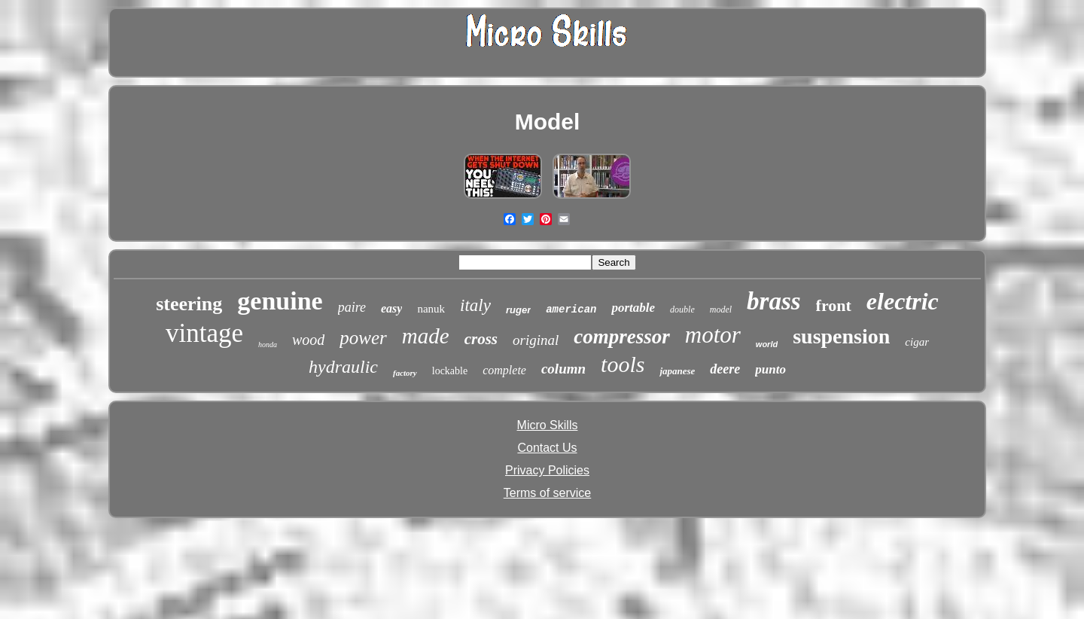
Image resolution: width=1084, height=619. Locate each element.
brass (774, 301)
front (833, 305)
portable (633, 307)
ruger (518, 310)
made (425, 336)
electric (902, 301)
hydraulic (343, 367)
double (682, 309)
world (767, 344)
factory (405, 372)
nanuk (431, 309)
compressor (622, 336)
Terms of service (547, 492)
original (536, 340)
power (363, 338)
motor (713, 335)
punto (770, 369)
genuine (279, 301)
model (721, 309)
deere (725, 369)
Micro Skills (547, 425)
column (563, 369)
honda (267, 344)
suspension (841, 336)
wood (308, 339)
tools (622, 364)
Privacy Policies (547, 470)
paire (352, 307)
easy (391, 308)
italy (475, 305)
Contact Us (547, 447)
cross (481, 339)
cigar (917, 342)
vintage (204, 333)
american (571, 309)
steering (189, 304)
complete (504, 370)
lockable (449, 371)
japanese (677, 371)
